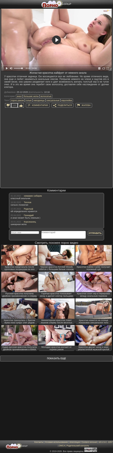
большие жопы (31, 96)
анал (19, 96)
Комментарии (40, 105)
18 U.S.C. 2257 (105, 442)
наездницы (39, 100)
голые (29, 100)
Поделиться (65, 105)
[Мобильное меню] (2, 4)
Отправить (95, 233)
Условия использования (56, 442)
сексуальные (53, 100)
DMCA (62, 445)
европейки (66, 100)
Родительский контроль (78, 445)
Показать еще (56, 358)
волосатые (45, 96)
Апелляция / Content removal (83, 442)
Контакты (38, 442)
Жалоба (86, 105)
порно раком (17, 100)
